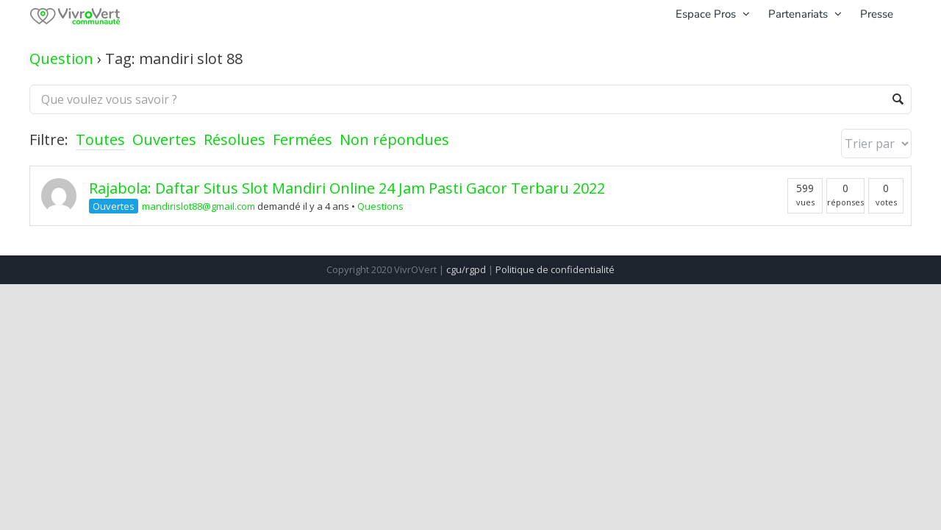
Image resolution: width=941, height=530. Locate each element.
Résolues (234, 139)
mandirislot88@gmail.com (198, 206)
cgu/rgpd (466, 269)
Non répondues (394, 139)
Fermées (302, 139)
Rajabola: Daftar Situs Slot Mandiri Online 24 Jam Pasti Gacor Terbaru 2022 (347, 188)
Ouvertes (164, 139)
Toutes (100, 139)
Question (61, 58)
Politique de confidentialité (555, 269)
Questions (380, 206)
